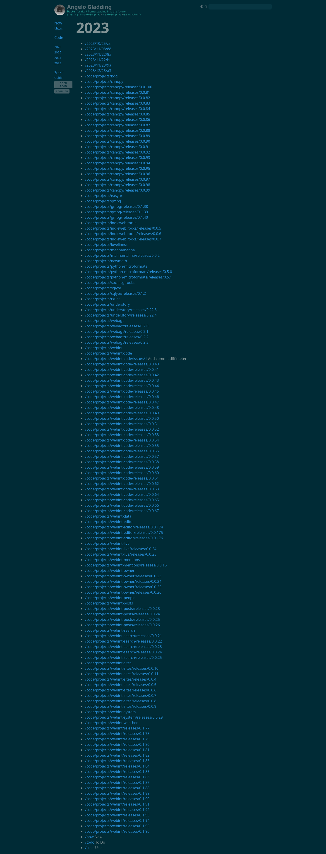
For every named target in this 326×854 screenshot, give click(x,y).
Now (58, 23)
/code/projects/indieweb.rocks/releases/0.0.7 (123, 239)
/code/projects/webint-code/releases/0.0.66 (122, 505)
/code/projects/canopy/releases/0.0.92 (117, 152)
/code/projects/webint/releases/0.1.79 (117, 738)
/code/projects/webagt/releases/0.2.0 (117, 326)
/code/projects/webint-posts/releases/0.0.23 (122, 608)
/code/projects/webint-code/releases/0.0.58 (122, 461)
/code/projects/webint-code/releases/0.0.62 (122, 483)
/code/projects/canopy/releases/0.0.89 (117, 135)
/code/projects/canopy (104, 81)
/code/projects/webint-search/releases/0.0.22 (123, 641)
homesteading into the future (107, 11)
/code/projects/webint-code (108, 353)
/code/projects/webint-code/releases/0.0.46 (122, 396)
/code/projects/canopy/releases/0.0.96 (117, 173)
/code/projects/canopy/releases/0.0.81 (117, 92)
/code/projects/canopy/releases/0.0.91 (117, 146)
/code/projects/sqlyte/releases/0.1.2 (115, 293)
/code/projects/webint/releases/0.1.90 (117, 798)
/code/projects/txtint (102, 298)
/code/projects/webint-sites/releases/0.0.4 (120, 679)
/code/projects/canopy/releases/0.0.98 (117, 184)
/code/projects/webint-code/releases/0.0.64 (122, 494)
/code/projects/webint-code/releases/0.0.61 (122, 478)
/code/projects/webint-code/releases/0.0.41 (122, 369)
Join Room (63, 85)
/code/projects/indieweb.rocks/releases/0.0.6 (123, 233)
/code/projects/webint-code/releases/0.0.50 (122, 418)
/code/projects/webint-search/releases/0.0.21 (123, 635)
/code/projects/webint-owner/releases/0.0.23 (123, 575)
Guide (58, 78)
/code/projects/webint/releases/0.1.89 (117, 793)
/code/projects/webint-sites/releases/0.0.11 (121, 673)
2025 (57, 52)
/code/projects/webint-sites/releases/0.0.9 (120, 706)
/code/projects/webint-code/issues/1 (116, 358)
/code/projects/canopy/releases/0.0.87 (117, 124)
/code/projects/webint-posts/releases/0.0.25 (122, 619)
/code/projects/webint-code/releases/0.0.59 (122, 467)
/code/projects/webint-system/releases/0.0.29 (124, 717)
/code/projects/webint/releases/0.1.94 (117, 820)
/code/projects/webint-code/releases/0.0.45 (122, 391)
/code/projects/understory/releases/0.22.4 (121, 315)
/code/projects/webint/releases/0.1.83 (117, 760)
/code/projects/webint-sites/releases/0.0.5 (120, 684)
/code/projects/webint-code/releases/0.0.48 (122, 407)
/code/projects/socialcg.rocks (109, 282)
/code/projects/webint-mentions (112, 559)
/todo (89, 842)
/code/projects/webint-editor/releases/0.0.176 (124, 537)
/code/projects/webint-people (110, 597)
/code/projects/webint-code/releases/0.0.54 (122, 440)
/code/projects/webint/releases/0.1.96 (117, 831)
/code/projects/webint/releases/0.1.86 (117, 777)
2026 (57, 47)
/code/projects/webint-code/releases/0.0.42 (122, 374)
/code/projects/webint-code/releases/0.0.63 (122, 489)
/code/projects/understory (107, 304)
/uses (89, 847)
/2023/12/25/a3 (98, 70)
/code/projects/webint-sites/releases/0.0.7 (120, 695)
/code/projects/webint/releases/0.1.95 (117, 825)
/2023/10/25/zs (97, 43)
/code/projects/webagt (104, 320)
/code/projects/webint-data (108, 516)
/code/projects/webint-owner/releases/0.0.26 (123, 592)
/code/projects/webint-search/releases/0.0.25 (123, 657)
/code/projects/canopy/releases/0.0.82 (117, 97)
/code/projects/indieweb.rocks (110, 222)
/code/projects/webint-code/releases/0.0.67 (122, 510)
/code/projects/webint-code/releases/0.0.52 (122, 429)
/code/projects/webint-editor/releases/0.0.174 (124, 527)
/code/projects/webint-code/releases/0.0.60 (122, 472)
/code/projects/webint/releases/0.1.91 (117, 804)
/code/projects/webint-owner (109, 570)
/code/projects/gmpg (103, 201)
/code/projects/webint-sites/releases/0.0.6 (120, 690)
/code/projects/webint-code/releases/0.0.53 (122, 434)
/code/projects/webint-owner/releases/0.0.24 (123, 581)
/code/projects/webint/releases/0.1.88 (117, 787)
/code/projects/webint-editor (109, 521)
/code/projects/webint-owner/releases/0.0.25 (123, 586)
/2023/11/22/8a (98, 54)
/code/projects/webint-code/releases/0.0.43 (122, 380)
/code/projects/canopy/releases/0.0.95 (117, 168)
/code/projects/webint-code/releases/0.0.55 (122, 445)
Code (58, 37)
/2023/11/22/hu (98, 59)
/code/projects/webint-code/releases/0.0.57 (122, 456)
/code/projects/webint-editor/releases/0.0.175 (124, 532)
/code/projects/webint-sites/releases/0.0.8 (120, 700)
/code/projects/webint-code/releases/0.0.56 (122, 451)
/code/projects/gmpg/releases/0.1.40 (116, 217)
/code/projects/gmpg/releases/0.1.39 (116, 211)
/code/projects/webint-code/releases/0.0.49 (122, 412)
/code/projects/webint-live (107, 543)
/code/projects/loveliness (106, 244)
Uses (58, 28)
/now (89, 836)
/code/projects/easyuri (104, 195)
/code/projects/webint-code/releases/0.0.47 (122, 402)
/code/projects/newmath (106, 260)
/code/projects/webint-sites (108, 662)
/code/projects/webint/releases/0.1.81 (117, 749)
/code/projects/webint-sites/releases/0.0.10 (121, 668)
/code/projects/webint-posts (109, 603)
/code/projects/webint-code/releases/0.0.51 (122, 423)
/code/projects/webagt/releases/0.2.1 (117, 331)
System (59, 72)
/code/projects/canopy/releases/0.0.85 (117, 114)
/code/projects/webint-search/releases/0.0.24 (123, 652)
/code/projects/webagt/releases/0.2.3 (117, 342)
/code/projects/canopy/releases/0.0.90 (117, 141)
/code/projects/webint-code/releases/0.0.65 (122, 499)
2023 (57, 63)
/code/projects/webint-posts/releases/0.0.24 (122, 614)
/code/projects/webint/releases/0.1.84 (117, 766)
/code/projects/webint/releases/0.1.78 (117, 733)
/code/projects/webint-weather (111, 722)
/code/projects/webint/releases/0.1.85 (117, 771)
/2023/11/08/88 (98, 48)
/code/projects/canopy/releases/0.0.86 (117, 119)
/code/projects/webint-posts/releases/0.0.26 (122, 624)
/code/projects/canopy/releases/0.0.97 (117, 179)
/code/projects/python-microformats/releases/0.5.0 (128, 271)
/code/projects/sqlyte (103, 287)
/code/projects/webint (103, 347)
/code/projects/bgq (101, 76)
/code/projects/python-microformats (116, 266)
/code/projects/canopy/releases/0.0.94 (117, 163)
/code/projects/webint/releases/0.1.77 (117, 728)
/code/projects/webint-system (110, 711)
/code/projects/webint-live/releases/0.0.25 (120, 554)
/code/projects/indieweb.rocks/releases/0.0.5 (123, 228)
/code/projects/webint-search (110, 630)
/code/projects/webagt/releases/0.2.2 (117, 336)
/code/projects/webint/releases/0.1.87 (117, 782)
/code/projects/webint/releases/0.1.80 (117, 744)
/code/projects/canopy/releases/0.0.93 (117, 157)
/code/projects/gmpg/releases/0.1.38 (116, 206)
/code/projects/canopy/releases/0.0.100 (118, 86)
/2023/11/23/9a (98, 65)
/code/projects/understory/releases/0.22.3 (121, 309)
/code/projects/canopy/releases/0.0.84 (117, 108)
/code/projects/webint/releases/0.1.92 (117, 809)
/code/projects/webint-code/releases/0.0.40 (122, 364)
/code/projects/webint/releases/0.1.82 (117, 755)
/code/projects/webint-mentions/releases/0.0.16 (126, 565)
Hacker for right (77, 11)
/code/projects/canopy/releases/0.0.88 (117, 130)
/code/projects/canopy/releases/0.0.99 (117, 190)
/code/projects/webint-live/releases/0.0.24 (120, 548)
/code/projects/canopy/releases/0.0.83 (117, 103)
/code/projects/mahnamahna (110, 249)
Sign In (62, 91)
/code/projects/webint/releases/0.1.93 (117, 815)
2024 (57, 58)
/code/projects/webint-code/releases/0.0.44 (122, 385)
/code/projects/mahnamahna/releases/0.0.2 (122, 255)
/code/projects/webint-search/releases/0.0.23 (123, 646)
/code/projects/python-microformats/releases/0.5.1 (128, 277)
